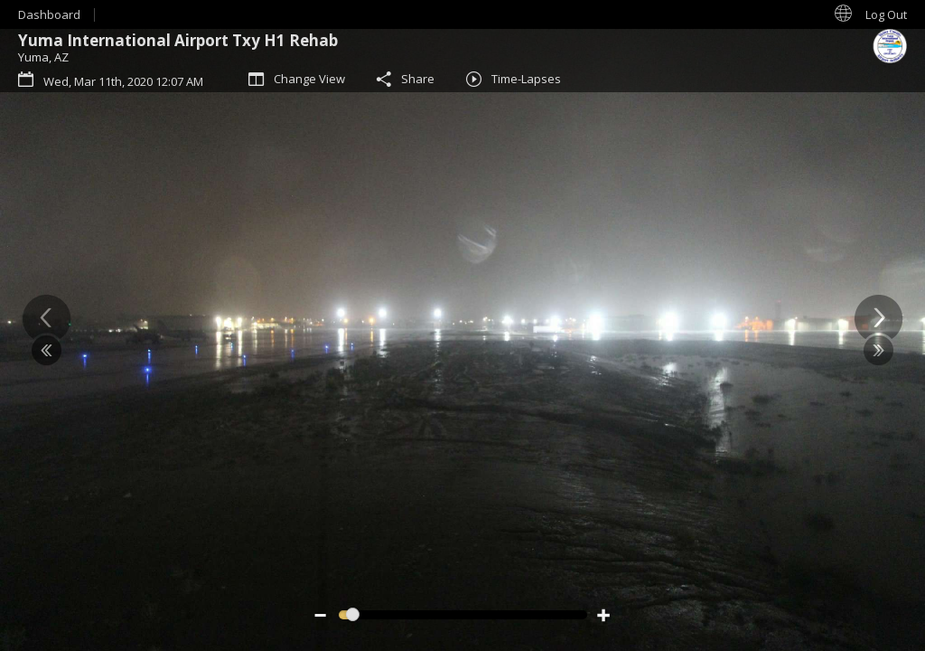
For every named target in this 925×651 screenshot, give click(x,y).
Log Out (886, 14)
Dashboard (49, 14)
